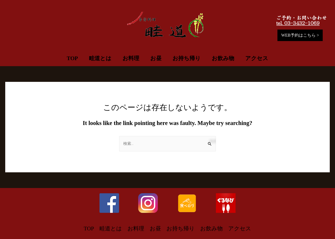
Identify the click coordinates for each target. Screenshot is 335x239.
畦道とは (100, 58)
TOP (72, 58)
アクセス (256, 58)
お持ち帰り (186, 58)
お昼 (155, 58)
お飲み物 (223, 58)
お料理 (130, 58)
